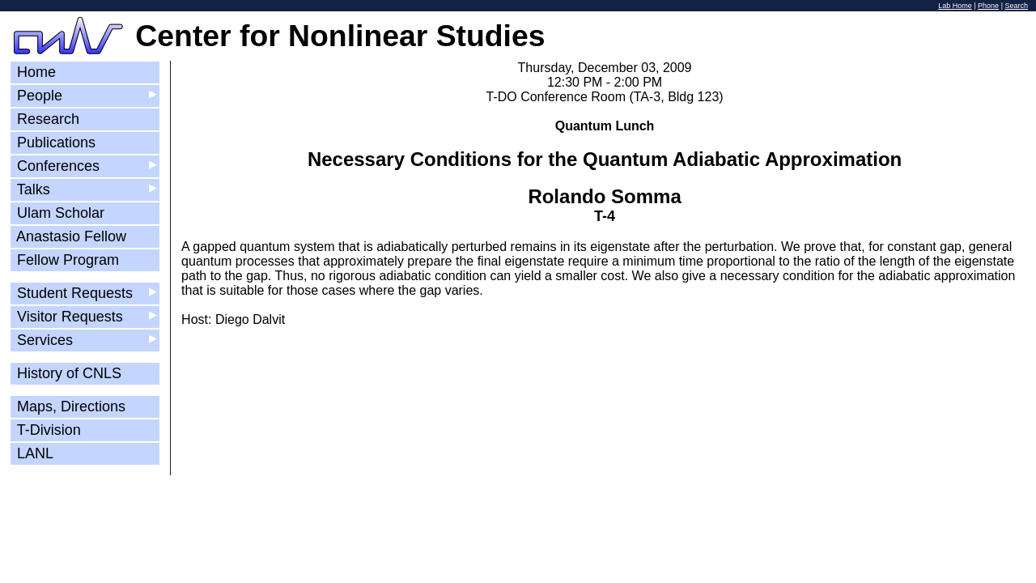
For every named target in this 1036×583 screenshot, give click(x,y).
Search (1016, 6)
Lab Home (955, 6)
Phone (988, 6)
